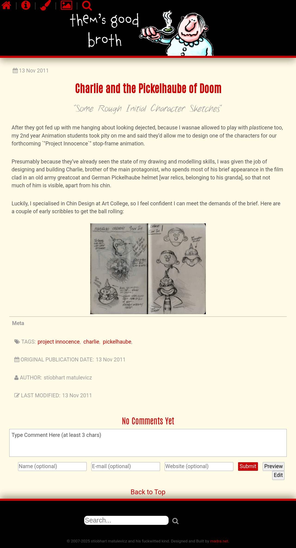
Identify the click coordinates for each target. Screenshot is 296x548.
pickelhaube (117, 342)
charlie (91, 342)
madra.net (219, 541)
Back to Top (148, 492)
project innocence (59, 342)
